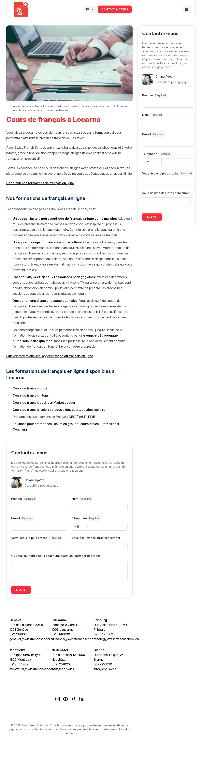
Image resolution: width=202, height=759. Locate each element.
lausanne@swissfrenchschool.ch (74, 639)
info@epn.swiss (62, 669)
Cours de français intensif (31, 395)
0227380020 (19, 634)
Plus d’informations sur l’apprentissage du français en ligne (49, 356)
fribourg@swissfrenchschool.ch (116, 639)
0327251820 (60, 664)
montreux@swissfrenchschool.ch (33, 669)
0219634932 (18, 664)
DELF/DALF (78, 417)
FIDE (91, 417)
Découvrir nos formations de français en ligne (40, 183)
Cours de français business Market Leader (44, 402)
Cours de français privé (30, 388)
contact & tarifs (115, 9)
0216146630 (60, 634)
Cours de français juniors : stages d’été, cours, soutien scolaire (59, 410)
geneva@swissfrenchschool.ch (31, 639)
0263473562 (103, 634)
